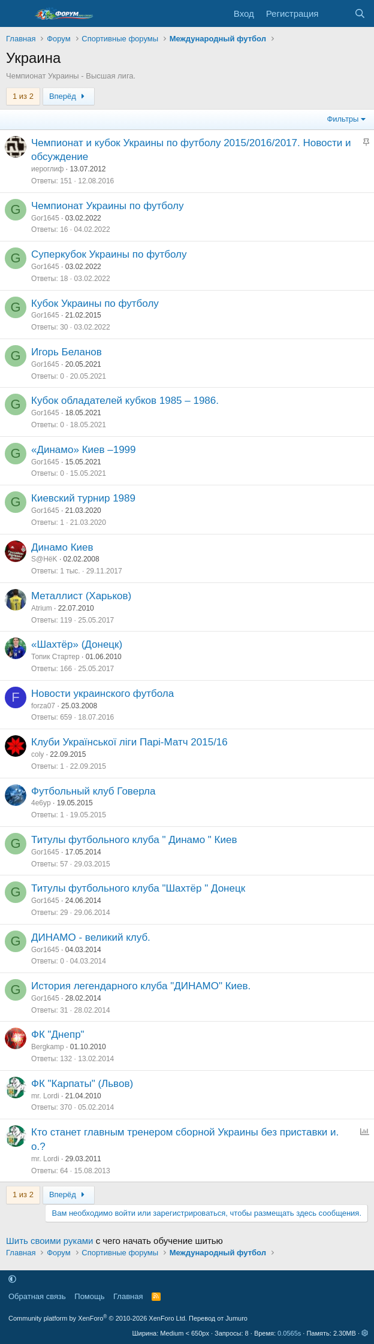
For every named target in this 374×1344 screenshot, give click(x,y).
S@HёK (44, 559)
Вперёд (68, 96)
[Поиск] (360, 13)
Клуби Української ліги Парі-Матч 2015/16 (129, 742)
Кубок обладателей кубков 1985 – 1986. (125, 400)
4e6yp (41, 803)
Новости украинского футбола (102, 693)
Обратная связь (37, 1296)
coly (37, 754)
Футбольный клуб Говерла (93, 791)
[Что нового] (336, 13)
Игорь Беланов (66, 352)
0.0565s (289, 1333)
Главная (128, 1296)
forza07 (43, 706)
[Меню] (16, 14)
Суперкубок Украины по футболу (108, 254)
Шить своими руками (49, 1241)
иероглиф (47, 169)
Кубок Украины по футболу (95, 303)
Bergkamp (47, 1047)
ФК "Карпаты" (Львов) (82, 1083)
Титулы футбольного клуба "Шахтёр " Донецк (138, 888)
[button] (12, 1279)
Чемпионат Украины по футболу (107, 206)
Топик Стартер (55, 657)
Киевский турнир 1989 (83, 498)
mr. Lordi (45, 1096)
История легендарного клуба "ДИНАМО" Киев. (141, 986)
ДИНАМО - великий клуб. (90, 937)
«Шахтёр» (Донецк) (76, 644)
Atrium (41, 608)
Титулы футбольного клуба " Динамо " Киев (134, 839)
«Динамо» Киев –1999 (83, 449)
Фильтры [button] (342, 118)
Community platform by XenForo (97, 1318)
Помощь (89, 1296)
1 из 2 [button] (23, 96)
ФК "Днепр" (58, 1034)
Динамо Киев (62, 547)
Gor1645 (45, 218)
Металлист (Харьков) (81, 596)
